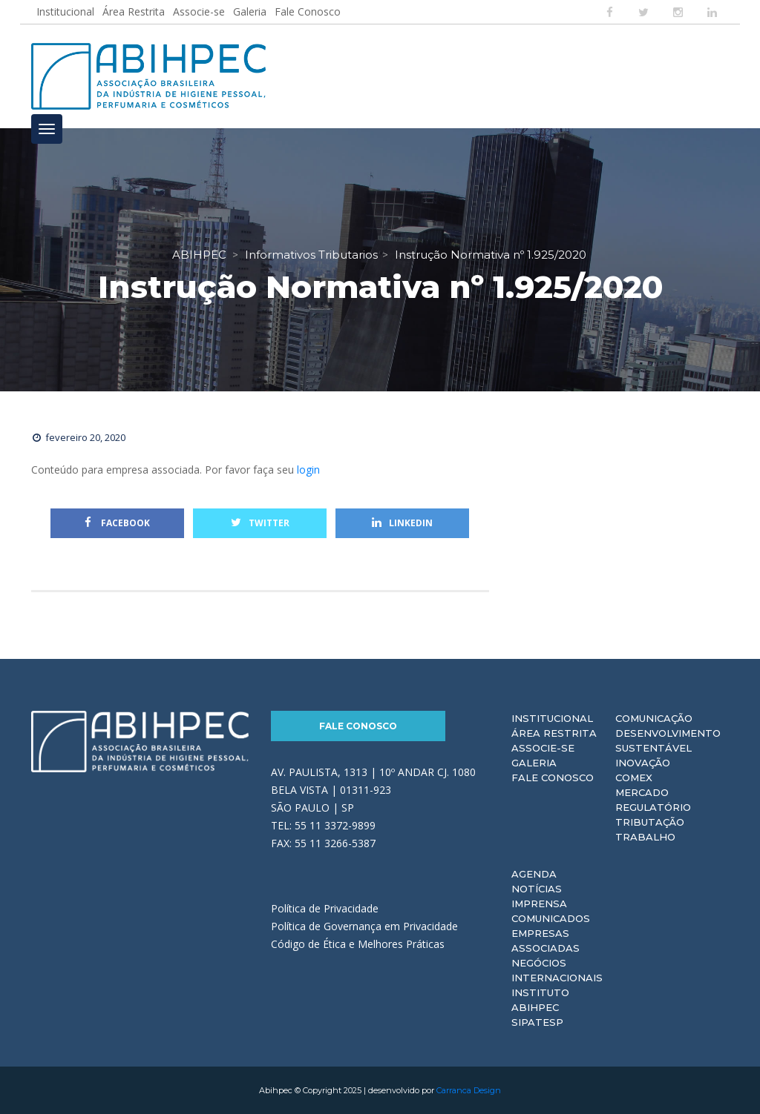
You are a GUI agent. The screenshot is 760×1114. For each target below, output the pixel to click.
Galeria (249, 11)
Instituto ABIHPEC (540, 1000)
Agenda (534, 874)
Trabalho (645, 837)
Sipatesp (537, 1022)
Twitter (260, 523)
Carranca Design (468, 1090)
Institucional (65, 11)
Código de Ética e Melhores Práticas (358, 944)
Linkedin (402, 523)
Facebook (117, 523)
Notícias (536, 889)
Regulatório (653, 807)
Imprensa (539, 903)
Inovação (642, 763)
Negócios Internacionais (557, 970)
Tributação (649, 822)
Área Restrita (133, 11)
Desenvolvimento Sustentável (668, 740)
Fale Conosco (308, 11)
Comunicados (550, 918)
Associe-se (199, 11)
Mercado (642, 792)
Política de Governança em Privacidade (364, 926)
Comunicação (653, 718)
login (308, 469)
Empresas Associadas (545, 940)
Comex (633, 777)
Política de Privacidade (325, 908)
